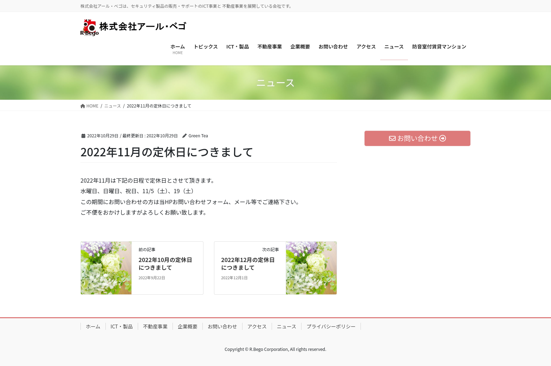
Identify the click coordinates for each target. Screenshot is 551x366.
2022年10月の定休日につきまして (165, 263)
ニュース (286, 326)
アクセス (257, 326)
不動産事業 (155, 326)
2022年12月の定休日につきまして (248, 263)
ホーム (93, 326)
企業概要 (187, 326)
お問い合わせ (222, 326)
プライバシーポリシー (331, 326)
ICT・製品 (122, 326)
